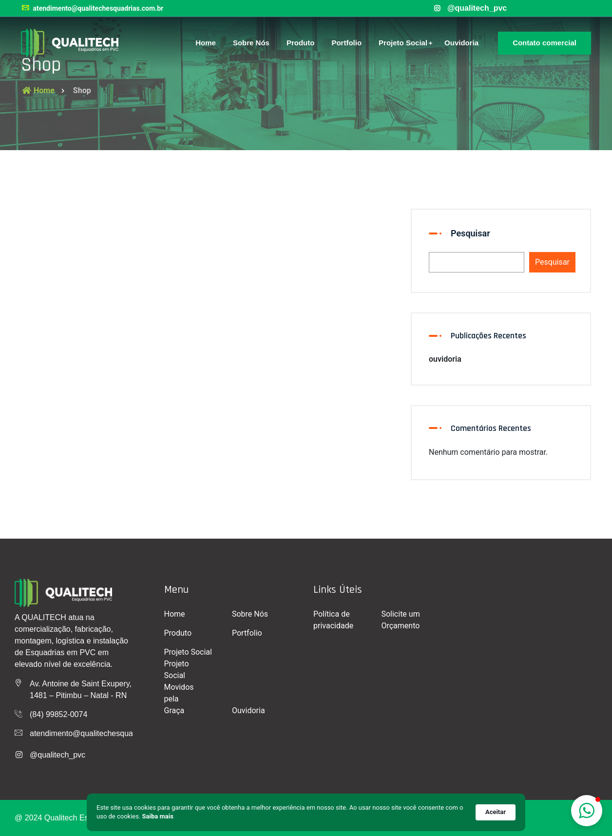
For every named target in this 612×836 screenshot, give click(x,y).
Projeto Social (403, 43)
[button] (586, 810)
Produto (301, 43)
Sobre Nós (251, 43)
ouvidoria (445, 359)
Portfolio (346, 43)
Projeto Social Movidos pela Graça (179, 687)
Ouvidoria (461, 43)
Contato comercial (544, 43)
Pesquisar (470, 233)
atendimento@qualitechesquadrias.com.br (92, 8)
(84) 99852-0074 (58, 714)
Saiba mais (157, 816)
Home (205, 43)
